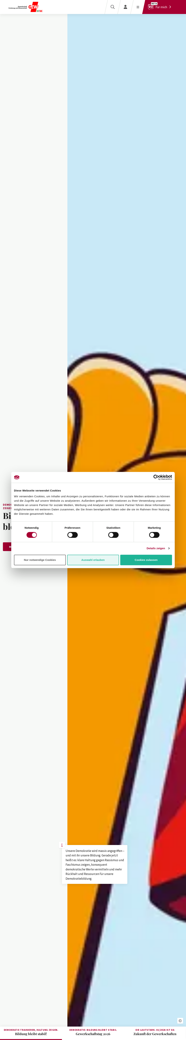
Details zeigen (156, 548)
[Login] (125, 7)
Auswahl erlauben (93, 559)
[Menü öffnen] (137, 7)
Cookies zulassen (146, 559)
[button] (180, 1021)
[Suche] (112, 7)
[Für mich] (160, 7)
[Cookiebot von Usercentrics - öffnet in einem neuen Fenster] (156, 477)
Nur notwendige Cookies (40, 559)
